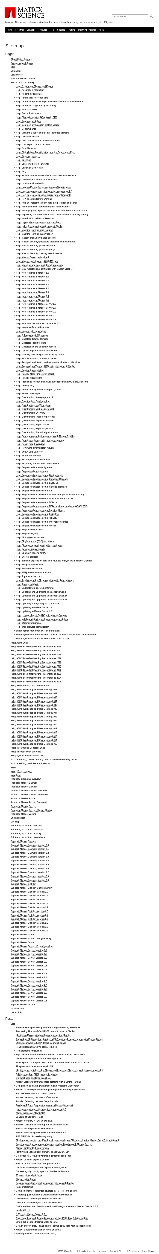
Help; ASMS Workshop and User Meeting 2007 (34, 713)
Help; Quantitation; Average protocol (34, 397)
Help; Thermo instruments (29, 568)
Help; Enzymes (23, 160)
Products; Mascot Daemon (24, 783)
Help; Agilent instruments (29, 94)
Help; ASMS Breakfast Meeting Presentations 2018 (36, 654)
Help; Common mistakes (28, 121)
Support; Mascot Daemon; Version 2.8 (30, 876)
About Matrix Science (21, 59)
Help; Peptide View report (29, 378)
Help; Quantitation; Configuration (32, 401)
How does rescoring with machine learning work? (41, 1109)
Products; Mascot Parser (23, 798)
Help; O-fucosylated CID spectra (32, 335)
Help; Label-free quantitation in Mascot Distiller (39, 226)
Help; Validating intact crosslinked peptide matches (42, 619)
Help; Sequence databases (29, 529)
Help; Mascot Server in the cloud (32, 257)
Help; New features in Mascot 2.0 (32, 280)
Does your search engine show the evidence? (39, 1202)
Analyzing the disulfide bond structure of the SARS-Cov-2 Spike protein (52, 1218)
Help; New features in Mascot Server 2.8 (36, 312)
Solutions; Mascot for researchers (28, 837)
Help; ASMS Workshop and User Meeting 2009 (34, 720)
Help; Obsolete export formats (31, 343)
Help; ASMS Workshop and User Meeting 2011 (34, 728)
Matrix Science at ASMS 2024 (30, 1113)
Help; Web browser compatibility (32, 627)
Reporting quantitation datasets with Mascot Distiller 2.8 (44, 1195)
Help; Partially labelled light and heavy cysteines (40, 354)
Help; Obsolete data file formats (32, 339)
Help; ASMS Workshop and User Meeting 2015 (34, 744)
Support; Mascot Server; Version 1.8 (29, 954)
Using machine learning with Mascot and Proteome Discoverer (47, 1086)
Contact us (16, 71)
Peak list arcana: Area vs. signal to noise (36, 1047)
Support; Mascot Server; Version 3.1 (29, 1001)
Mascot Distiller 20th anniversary (32, 1148)
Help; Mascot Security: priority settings (35, 245)
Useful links (16, 1012)
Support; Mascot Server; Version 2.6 (29, 985)
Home (9, 30)
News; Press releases (21, 771)
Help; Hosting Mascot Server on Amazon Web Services (43, 187)
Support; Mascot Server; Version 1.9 (29, 958)
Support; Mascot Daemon (23, 841)
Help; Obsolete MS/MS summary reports (36, 347)
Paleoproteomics (24, 1187)
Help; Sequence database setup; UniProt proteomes (42, 522)
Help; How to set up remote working (34, 199)
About (101, 30)
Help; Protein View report (28, 393)
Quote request (18, 818)
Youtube (92, 1251)
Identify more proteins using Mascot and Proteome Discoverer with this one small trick (59, 1070)
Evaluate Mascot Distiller (23, 78)
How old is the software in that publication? (38, 1163)
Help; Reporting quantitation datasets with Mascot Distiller (45, 436)
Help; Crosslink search (27, 136)
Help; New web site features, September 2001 (38, 323)
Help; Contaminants (26, 129)
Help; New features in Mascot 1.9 (32, 277)
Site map (15, 822)
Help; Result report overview (30, 444)
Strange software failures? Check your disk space (41, 1043)
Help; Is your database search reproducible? (38, 222)
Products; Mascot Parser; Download (29, 802)
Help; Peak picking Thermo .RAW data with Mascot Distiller (45, 366)
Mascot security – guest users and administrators (41, 1132)
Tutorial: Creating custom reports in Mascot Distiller (42, 1124)
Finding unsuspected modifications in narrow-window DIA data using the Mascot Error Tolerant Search (67, 1140)
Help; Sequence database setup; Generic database (41, 487)
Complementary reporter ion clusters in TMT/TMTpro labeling (47, 1191)
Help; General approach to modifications (36, 179)
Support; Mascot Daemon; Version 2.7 (30, 872)
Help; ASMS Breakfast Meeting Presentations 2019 (36, 658)
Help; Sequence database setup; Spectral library (40, 510)
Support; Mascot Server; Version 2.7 (29, 989)
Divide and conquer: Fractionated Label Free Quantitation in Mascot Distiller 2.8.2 (57, 1206)
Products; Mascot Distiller (24, 787)
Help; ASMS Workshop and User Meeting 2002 (34, 693)
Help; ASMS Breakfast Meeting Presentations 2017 (36, 650)
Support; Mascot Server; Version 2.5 (29, 981)
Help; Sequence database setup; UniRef (36, 526)
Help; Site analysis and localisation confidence (39, 545)
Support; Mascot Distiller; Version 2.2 (29, 907)
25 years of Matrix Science (29, 1175)
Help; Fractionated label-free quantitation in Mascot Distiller (46, 175)
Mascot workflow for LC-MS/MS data (34, 1121)
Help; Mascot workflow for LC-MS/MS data (37, 261)
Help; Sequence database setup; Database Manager (42, 479)
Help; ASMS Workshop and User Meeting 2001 (34, 689)
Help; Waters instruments (29, 623)
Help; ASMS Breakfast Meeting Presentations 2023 (36, 674)
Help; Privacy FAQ (25, 385)
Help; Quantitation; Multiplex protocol (35, 409)
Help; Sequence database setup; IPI (34, 491)
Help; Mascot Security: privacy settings (35, 249)
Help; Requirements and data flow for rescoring (40, 440)
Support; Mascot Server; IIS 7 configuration (38, 631)
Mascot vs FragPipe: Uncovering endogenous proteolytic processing (50, 1089)
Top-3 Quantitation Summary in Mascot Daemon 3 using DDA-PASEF (50, 1054)
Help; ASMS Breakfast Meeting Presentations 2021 (36, 666)
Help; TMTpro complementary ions (33, 572)
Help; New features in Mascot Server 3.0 (36, 315)
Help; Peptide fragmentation (30, 370)
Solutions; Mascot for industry (26, 833)
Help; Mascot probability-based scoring (36, 238)
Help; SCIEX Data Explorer (29, 452)
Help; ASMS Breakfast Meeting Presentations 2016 (36, 646)
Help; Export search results (29, 168)
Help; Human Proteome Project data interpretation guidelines (46, 203)
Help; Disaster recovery (28, 156)
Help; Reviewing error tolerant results (35, 448)
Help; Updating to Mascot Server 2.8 (34, 611)
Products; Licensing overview (26, 779)
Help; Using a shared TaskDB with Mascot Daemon (41, 615)
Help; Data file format (26, 148)
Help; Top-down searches (29, 576)
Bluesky (113, 1251)
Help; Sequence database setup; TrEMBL (36, 518)
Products (43, 30)
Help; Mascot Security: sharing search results (39, 253)
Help (52, 30)
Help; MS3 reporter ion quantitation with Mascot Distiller (44, 269)
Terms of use (17, 1008)
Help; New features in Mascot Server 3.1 (36, 319)
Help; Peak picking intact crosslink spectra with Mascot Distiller (48, 362)
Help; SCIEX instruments (28, 455)
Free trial (19, 30)
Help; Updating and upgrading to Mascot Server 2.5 (41, 596)
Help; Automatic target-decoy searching (36, 105)
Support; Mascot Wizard (23, 1004)
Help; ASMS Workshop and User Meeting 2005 (34, 705)
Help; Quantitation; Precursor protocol (35, 417)
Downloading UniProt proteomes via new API (38, 1198)
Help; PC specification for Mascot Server (36, 358)
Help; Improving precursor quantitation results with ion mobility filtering (52, 214)
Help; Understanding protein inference (35, 588)
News (13, 767)
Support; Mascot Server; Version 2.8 (29, 993)
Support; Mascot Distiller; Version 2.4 (29, 915)
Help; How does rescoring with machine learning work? (44, 191)
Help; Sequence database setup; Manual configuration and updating (50, 494)
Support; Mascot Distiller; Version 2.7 (29, 927)
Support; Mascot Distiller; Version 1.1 (29, 895)
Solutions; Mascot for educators (27, 829)
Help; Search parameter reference (33, 459)
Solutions (31, 30)
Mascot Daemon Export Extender (32, 1160)
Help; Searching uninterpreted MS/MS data (37, 463)
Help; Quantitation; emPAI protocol (33, 405)
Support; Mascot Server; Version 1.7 (29, 950)
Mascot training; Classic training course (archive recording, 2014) (43, 759)
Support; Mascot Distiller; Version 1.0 (29, 892)
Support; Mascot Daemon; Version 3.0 (30, 880)
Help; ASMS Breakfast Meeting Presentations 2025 (36, 681)
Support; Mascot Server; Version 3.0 (29, 997)
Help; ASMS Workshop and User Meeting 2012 (34, 732)
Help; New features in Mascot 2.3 (32, 292)
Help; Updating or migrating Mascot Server (37, 603)
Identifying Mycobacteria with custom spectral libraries (43, 1035)
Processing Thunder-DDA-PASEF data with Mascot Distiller (45, 1031)
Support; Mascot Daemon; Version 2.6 (30, 868)
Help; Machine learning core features (34, 230)
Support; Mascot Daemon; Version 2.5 (30, 864)
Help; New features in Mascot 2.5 (32, 300)
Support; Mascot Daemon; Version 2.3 (30, 857)
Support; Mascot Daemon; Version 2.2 (30, 853)
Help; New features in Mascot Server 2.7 (36, 308)
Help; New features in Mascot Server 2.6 (36, 304)
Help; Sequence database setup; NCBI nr (36, 502)
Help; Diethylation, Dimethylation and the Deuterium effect (45, 152)
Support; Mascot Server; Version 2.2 (29, 969)
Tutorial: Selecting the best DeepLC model (37, 1101)
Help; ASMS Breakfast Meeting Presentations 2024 (36, 678)
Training (71, 30)
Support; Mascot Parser (22, 934)
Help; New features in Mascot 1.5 (32, 273)
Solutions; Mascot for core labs (26, 825)
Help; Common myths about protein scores (37, 125)
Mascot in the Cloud (26, 1179)
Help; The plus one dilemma (30, 564)
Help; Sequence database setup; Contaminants (39, 475)
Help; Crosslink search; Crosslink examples (38, 140)
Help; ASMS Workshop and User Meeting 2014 (34, 740)
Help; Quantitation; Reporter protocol (35, 428)
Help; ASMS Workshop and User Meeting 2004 (34, 701)
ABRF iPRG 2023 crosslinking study (34, 1136)
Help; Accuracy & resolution (30, 90)
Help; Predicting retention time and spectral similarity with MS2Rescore (52, 382)
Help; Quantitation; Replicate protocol (35, 420)
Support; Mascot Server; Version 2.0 (29, 962)
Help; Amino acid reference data (32, 98)
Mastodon (102, 1251)
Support (61, 30)
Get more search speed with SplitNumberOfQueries (42, 1167)
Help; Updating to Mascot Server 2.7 (34, 607)
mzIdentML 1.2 (23, 1210)
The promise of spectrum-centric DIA (34, 1066)
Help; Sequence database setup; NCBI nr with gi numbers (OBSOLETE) (51, 506)
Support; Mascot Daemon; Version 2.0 (30, 845)
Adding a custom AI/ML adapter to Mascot (37, 1074)
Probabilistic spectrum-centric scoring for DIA (39, 1058)
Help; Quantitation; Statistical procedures (37, 432)
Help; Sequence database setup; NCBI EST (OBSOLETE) (44, 498)
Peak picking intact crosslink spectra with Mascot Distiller (45, 1183)
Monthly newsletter (87, 30)
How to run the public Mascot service (34, 1128)
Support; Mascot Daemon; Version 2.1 (30, 849)
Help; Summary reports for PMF (32, 553)
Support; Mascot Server (22, 942)
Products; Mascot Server (23, 806)
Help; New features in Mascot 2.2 (32, 288)
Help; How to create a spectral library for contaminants (43, 195)
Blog (13, 67)
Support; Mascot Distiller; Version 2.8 (29, 930)
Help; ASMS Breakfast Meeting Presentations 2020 (36, 662)
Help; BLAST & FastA (26, 109)
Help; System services (27, 557)
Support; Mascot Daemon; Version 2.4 (30, 860)
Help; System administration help (27, 755)
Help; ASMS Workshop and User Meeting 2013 (34, 736)
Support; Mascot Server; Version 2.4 (29, 977)
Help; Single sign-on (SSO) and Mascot (35, 541)
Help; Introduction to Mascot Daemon (35, 218)
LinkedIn (82, 1251)
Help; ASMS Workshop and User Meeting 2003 (34, 697)
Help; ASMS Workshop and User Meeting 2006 (34, 709)
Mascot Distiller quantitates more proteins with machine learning (48, 1082)
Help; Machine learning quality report (34, 234)
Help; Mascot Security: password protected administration (45, 242)
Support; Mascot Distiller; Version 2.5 (29, 919)
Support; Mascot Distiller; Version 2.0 (29, 899)
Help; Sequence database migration (34, 467)
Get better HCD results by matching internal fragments (43, 1156)
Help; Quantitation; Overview (30, 413)
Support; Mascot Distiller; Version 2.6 (29, 923)
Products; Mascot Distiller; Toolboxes (29, 794)
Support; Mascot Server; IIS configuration (31, 946)
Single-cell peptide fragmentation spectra (36, 1222)
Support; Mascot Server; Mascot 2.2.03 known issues (42, 638)
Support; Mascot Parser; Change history (31, 938)
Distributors (17, 75)
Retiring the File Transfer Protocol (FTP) (36, 1233)
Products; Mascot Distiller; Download (29, 790)
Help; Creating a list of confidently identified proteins (42, 133)
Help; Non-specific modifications (32, 327)
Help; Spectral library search (30, 549)
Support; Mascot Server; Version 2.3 (29, 973)
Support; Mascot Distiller (23, 884)
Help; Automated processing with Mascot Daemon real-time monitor (50, 101)
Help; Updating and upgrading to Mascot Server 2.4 (41, 592)
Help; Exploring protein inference (32, 164)
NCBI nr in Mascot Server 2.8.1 (31, 1214)
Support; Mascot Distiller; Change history (31, 888)
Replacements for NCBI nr (29, 1051)
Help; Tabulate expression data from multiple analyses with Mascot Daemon (54, 561)
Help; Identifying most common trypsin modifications (43, 206)
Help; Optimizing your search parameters (36, 350)
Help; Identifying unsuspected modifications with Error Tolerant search (51, 210)
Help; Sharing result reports (30, 537)
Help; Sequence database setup (32, 471)
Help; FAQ (21, 171)
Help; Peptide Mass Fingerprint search (35, 374)
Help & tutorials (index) (22, 82)
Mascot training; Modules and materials (30, 763)
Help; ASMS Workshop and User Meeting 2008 (34, 717)
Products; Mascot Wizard (23, 814)
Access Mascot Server (22, 63)
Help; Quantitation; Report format (33, 424)
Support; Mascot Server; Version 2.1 (29, 966)
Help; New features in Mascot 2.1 (32, 284)
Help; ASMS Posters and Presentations (30, 685)
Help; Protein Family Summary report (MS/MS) (39, 389)
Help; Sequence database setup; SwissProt (37, 514)
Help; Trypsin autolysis (27, 584)
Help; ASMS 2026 (19, 643)
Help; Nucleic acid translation (31, 331)
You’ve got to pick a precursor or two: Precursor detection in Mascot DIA (52, 1062)
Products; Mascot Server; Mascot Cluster (31, 810)
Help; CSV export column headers (33, 144)
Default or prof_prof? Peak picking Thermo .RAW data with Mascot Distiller (53, 1226)
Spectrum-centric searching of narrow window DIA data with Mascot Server (54, 1144)
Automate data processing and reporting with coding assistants (48, 1027)
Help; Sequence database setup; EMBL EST (38, 483)
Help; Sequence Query (27, 533)
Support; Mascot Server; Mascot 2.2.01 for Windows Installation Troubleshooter (56, 634)
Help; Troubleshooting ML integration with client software (45, 580)
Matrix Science (24, 12)
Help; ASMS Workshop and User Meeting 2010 (34, 724)
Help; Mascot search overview (26, 752)
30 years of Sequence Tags (29, 1117)
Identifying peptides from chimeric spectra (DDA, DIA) (43, 1152)
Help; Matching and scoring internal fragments (39, 265)
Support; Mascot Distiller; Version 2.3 (29, 911)
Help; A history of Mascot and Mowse (34, 86)
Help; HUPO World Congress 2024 (28, 748)
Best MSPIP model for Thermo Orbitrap (36, 1093)
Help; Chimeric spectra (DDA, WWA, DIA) (36, 117)
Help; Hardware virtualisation (30, 183)
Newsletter (16, 775)
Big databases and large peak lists (33, 1078)
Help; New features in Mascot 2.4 (32, 296)
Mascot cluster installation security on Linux (38, 1230)
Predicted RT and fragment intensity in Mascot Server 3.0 (44, 1105)
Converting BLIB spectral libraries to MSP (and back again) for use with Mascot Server (59, 1039)
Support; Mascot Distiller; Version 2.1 (29, 903)
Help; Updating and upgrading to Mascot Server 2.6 (41, 599)
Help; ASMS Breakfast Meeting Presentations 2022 (36, 670)
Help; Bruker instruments (28, 113)
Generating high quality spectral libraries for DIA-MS (42, 1171)
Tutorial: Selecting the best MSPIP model (37, 1097)
